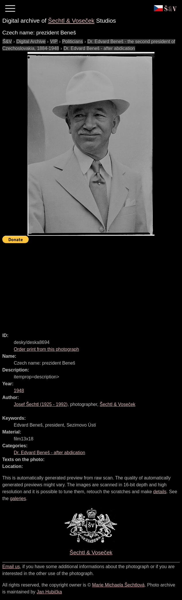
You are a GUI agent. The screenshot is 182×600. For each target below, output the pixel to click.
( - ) (41, 404)
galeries (18, 498)
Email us (11, 566)
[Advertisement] (92, 285)
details (160, 491)
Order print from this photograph (46, 349)
